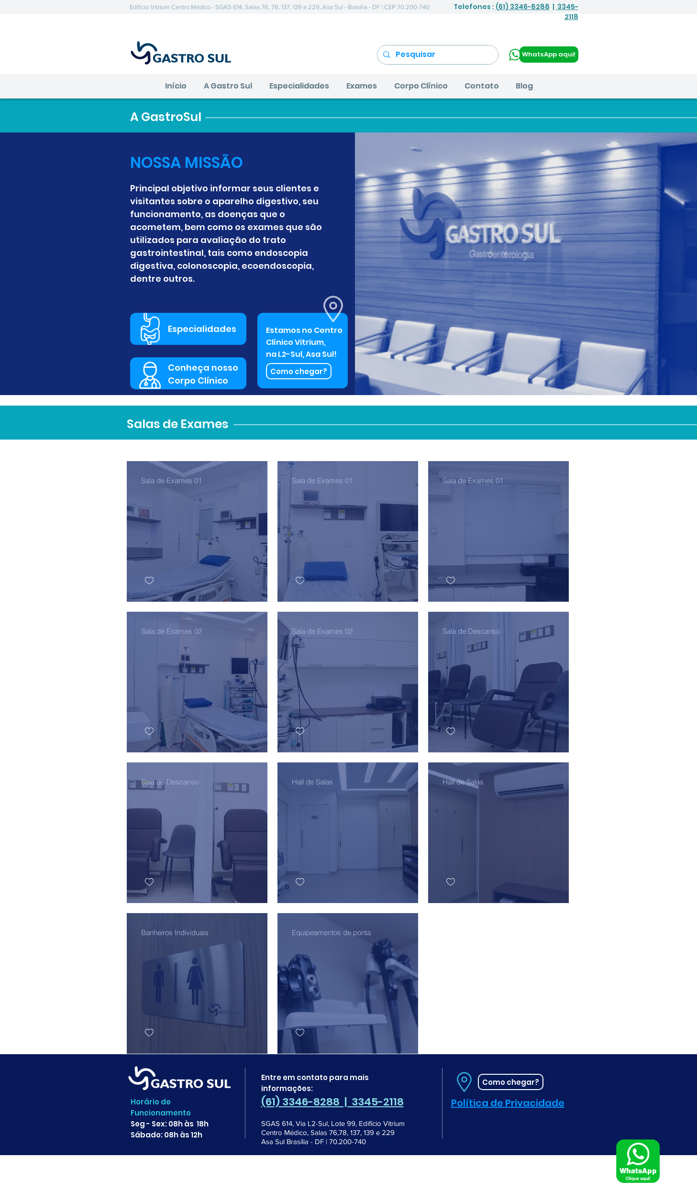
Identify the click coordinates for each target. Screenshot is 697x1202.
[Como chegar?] (299, 371)
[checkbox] (149, 581)
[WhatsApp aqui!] (549, 54)
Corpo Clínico (198, 380)
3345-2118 (567, 12)
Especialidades (202, 329)
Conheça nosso (203, 368)
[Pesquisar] (437, 54)
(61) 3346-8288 (523, 6)
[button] (228, 86)
